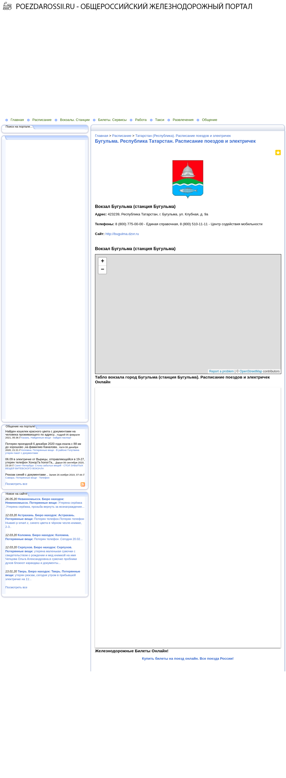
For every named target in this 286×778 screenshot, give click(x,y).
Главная (17, 120)
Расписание (41, 120)
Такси (159, 120)
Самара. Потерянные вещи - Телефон (27, 477)
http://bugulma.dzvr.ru (122, 234)
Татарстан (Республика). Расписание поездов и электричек (183, 136)
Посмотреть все (16, 483)
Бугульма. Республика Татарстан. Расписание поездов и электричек (175, 141)
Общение (209, 120)
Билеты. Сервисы (112, 120)
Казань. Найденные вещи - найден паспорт (46, 437)
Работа (140, 120)
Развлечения (183, 120)
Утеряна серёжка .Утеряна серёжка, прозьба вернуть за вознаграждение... (44, 502)
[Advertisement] (49, 67)
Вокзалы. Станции (75, 120)
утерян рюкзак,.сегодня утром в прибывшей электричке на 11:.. (42, 575)
